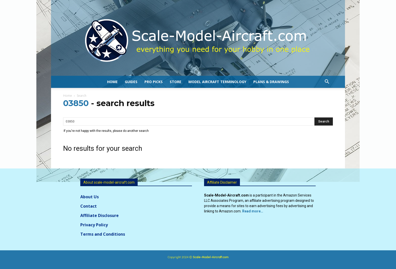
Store (175, 81)
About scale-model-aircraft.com (109, 182)
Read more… (252, 211)
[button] (327, 82)
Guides (131, 81)
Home (112, 81)
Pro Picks (153, 81)
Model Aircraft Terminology (217, 81)
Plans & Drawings (271, 81)
